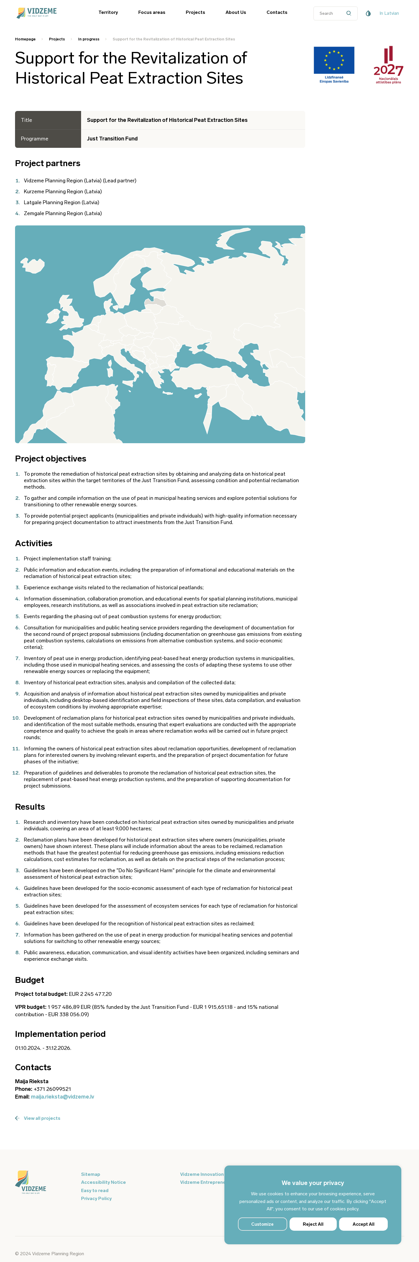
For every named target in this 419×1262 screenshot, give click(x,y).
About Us (236, 12)
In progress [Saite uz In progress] (88, 39)
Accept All (363, 1224)
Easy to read (95, 1190)
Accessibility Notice (103, 1182)
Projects (195, 12)
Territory (108, 12)
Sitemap (90, 1174)
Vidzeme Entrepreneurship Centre (218, 1182)
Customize (262, 1224)
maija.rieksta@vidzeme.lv (62, 1097)
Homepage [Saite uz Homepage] (25, 39)
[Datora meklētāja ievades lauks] (335, 13)
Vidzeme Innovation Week (208, 1174)
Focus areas (151, 12)
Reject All (313, 1224)
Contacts (277, 12)
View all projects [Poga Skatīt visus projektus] (37, 1118)
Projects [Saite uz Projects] (57, 39)
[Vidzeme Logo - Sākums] (44, 13)
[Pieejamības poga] (368, 13)
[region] (312, 1205)
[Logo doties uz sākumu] (44, 1182)
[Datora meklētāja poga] (350, 13)
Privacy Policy (96, 1198)
